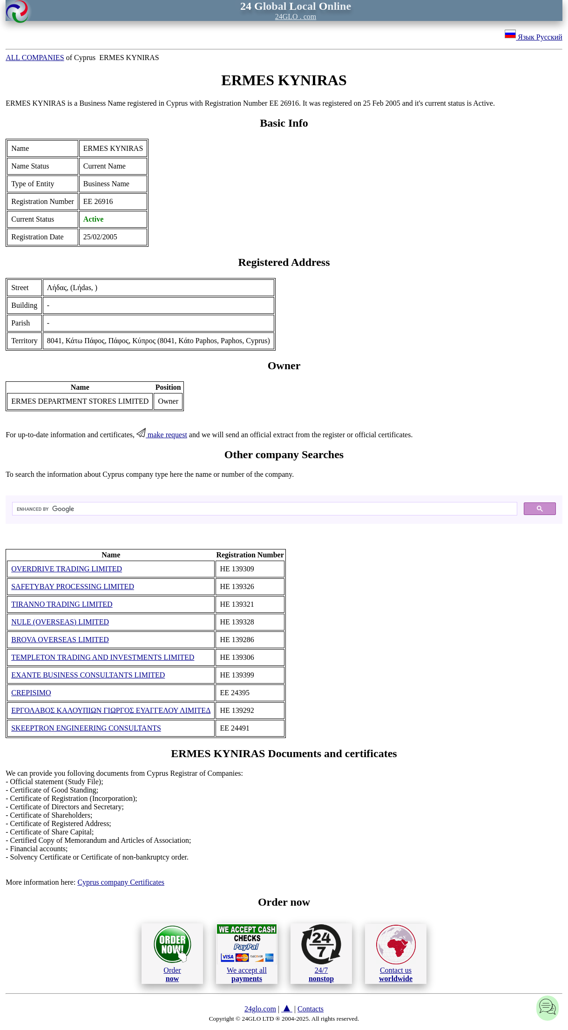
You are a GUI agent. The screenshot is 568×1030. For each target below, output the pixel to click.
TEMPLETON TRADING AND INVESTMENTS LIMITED (102, 657)
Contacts (311, 1009)
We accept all (247, 953)
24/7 (321, 953)
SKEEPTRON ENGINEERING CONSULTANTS (86, 728)
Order (172, 953)
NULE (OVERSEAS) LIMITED (60, 622)
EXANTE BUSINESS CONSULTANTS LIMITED (88, 675)
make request (161, 435)
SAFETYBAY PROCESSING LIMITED (72, 586)
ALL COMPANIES (35, 57)
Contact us (396, 954)
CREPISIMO (31, 693)
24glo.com (260, 1009)
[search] (264, 509)
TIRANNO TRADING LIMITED (61, 604)
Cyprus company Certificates (120, 882)
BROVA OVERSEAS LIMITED (60, 640)
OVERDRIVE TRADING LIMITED (66, 569)
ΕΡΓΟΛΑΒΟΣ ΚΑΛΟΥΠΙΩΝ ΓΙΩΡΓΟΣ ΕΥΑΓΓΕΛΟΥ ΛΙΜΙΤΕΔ (110, 710)
